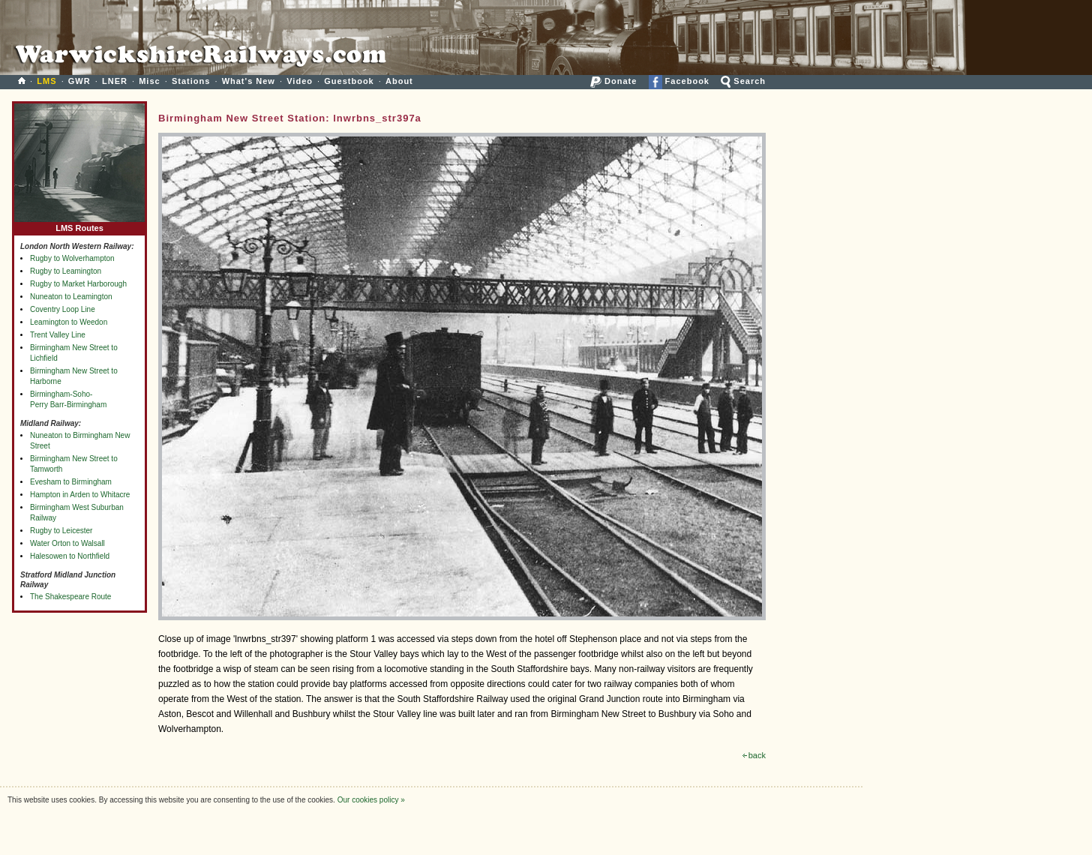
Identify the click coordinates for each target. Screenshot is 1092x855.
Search (743, 81)
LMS (46, 81)
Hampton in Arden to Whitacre (80, 494)
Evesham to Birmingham (71, 482)
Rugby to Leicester (61, 530)
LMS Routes (79, 224)
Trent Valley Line (58, 335)
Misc (149, 81)
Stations (191, 81)
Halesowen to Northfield (70, 556)
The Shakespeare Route (70, 596)
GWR (79, 81)
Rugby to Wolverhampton (72, 258)
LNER (115, 81)
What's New (248, 81)
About (399, 81)
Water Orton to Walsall (67, 543)
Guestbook (349, 81)
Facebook (679, 81)
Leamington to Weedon (68, 322)
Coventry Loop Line (62, 309)
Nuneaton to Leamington (71, 296)
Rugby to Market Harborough (78, 284)
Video (299, 81)
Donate (613, 81)
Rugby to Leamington (65, 271)
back (754, 755)
